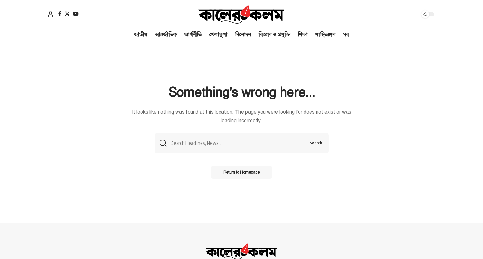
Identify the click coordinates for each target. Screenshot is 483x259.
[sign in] (50, 14)
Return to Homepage (241, 172)
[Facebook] (60, 13)
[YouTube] (75, 13)
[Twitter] (67, 13)
